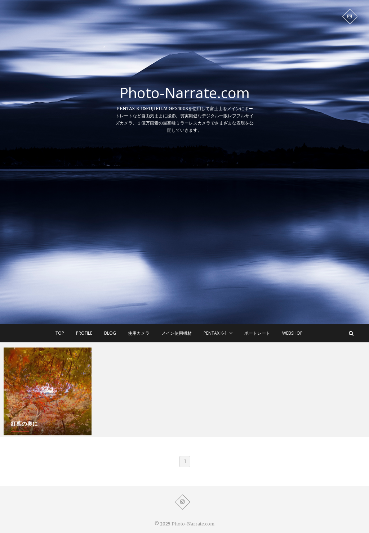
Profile (84, 333)
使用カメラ (139, 333)
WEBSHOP (292, 333)
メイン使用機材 (176, 333)
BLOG (110, 333)
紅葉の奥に (24, 424)
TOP (59, 333)
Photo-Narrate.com (185, 92)
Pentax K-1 (215, 333)
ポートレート (257, 333)
